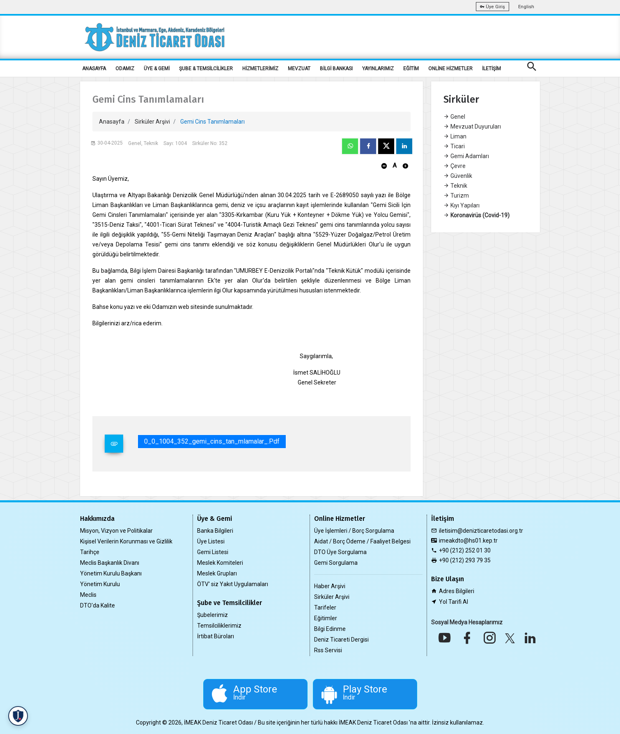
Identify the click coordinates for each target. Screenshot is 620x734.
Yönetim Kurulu (100, 584)
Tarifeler (325, 607)
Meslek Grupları (217, 573)
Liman (454, 136)
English (526, 6)
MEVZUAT (299, 68)
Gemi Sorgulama (336, 562)
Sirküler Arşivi (152, 121)
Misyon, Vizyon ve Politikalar (116, 530)
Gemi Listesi (212, 552)
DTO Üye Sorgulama (340, 552)
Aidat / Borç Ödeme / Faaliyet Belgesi (362, 541)
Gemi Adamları (466, 156)
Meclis (88, 594)
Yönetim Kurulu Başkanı (111, 573)
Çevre (454, 166)
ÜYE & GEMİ (157, 68)
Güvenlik (457, 176)
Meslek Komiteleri (220, 562)
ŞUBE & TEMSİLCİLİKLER (206, 68)
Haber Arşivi (329, 586)
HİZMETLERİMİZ (260, 68)
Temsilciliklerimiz (219, 625)
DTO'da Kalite (97, 605)
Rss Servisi (328, 650)
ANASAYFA (94, 68)
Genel (454, 116)
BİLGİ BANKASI (336, 68)
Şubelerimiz (212, 615)
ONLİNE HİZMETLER (450, 68)
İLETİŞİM (491, 68)
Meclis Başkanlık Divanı (109, 562)
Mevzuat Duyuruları (472, 126)
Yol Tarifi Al (453, 601)
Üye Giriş (492, 6)
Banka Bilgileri (215, 530)
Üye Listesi (211, 541)
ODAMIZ (124, 68)
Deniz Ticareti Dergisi (341, 639)
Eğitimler (325, 618)
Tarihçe (89, 552)
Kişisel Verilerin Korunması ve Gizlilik (126, 541)
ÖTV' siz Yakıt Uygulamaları (232, 584)
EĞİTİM (411, 68)
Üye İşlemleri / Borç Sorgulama (354, 530)
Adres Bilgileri (456, 591)
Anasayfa (111, 121)
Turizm (456, 195)
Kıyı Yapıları (461, 205)
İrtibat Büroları (215, 636)
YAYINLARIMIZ (378, 68)
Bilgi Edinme (330, 629)
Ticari (454, 146)
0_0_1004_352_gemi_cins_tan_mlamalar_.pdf (212, 441)
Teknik (455, 185)
